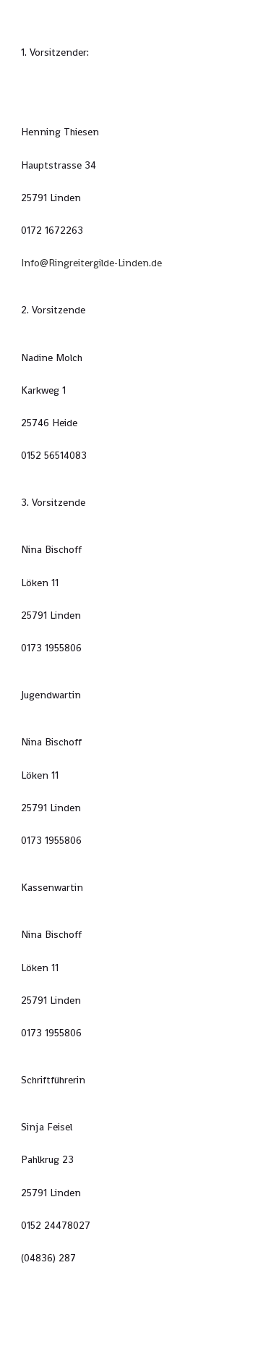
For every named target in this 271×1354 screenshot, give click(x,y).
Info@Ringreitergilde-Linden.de (91, 262)
